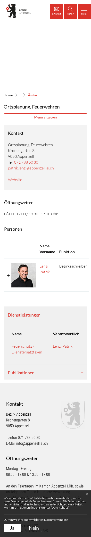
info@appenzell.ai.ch (32, 443)
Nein (34, 528)
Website (17, 179)
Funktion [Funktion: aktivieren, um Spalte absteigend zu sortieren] (67, 251)
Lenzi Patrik (63, 346)
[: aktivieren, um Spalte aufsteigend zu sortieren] (21, 249)
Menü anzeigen (45, 117)
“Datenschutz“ (60, 507)
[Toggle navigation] (84, 11)
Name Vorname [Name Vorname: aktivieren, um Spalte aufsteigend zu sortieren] (47, 248)
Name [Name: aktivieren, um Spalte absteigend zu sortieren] (17, 333)
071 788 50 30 (26, 162)
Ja (12, 528)
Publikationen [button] (21, 372)
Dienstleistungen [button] (24, 315)
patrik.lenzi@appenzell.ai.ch (31, 168)
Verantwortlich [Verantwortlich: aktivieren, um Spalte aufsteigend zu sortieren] (66, 333)
